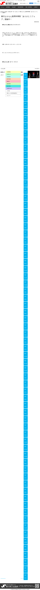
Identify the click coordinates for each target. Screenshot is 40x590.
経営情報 (8, 7)
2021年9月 (25, 462)
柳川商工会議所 (12, 4)
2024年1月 (25, 262)
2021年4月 (25, 498)
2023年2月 (25, 341)
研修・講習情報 (29, 7)
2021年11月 (25, 448)
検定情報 (9, 86)
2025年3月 (25, 162)
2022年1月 (25, 434)
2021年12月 (25, 441)
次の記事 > (37, 68)
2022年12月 (25, 355)
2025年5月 (25, 148)
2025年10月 (25, 112)
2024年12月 (25, 183)
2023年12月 (25, 269)
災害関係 (9, 71)
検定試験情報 (20, 7)
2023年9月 (25, 291)
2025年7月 (25, 133)
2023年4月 (25, 326)
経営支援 (9, 79)
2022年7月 (25, 391)
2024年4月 (25, 241)
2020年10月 (25, 541)
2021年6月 (25, 484)
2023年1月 (25, 348)
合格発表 (9, 76)
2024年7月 (25, 219)
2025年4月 (25, 155)
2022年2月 (25, 426)
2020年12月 (25, 526)
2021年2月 (25, 512)
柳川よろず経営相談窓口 (12, 93)
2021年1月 (25, 519)
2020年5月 (25, 576)
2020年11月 (25, 534)
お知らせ (9, 74)
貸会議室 (14, 7)
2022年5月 (25, 405)
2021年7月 (25, 476)
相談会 (8, 81)
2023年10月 (25, 283)
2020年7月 (25, 562)
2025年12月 (25, 105)
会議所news (9, 88)
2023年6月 (25, 312)
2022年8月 (25, 383)
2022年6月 (25, 398)
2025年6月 (25, 140)
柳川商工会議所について (24, 3)
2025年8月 (25, 126)
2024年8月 (25, 212)
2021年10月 (25, 455)
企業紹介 (36, 7)
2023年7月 (25, 305)
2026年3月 (25, 83)
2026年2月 (25, 90)
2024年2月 (25, 255)
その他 (8, 90)
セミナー (9, 95)
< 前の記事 (3, 68)
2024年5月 (25, 233)
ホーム (2, 7)
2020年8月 (25, 555)
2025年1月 (25, 176)
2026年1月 (25, 98)
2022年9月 (25, 376)
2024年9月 (25, 205)
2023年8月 (25, 298)
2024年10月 (25, 198)
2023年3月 (25, 333)
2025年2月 (25, 169)
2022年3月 (25, 419)
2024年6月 (25, 226)
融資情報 (9, 83)
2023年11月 (25, 276)
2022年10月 (25, 369)
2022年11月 (25, 362)
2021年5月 (25, 491)
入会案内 (31, 3)
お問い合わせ (36, 3)
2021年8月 (25, 469)
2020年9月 (25, 548)
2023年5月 (25, 319)
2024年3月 (25, 248)
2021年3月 (25, 505)
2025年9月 (25, 119)
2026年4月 (25, 76)
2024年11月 (25, 191)
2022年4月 (25, 412)
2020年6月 (25, 569)
